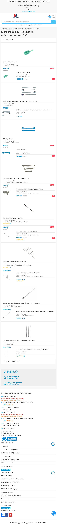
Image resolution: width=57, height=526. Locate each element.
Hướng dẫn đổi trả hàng (7, 492)
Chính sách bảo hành (7, 499)
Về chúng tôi (4, 446)
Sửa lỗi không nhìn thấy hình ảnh (10, 482)
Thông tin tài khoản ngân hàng (9, 449)
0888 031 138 (7, 409)
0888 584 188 (30, 6)
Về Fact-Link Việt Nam (7, 466)
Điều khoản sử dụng (6, 475)
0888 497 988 (22, 4)
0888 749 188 (22, 6)
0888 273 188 (31, 4)
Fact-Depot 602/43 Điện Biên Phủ (10, 453)
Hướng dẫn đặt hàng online (8, 485)
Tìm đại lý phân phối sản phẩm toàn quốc (12, 479)
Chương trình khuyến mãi (8, 502)
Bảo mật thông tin (6, 456)
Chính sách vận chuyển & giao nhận (11, 495)
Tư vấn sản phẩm (6, 505)
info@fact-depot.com (28, 11)
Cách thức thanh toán (7, 463)
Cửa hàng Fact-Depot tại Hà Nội (10, 459)
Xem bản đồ (9, 404)
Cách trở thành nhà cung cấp (9, 489)
